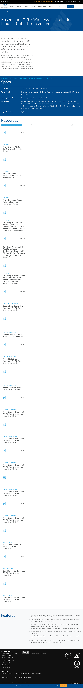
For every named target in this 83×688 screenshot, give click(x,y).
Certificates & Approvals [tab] (48, 125)
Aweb (32, 682)
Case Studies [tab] (35, 125)
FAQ (33, 673)
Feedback (38, 673)
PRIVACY (15, 682)
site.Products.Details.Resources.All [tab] (11, 125)
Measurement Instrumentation (17, 11)
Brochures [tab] (26, 125)
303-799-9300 (9, 657)
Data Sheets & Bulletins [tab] (64, 125)
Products (3, 11)
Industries (19, 673)
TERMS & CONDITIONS (7, 682)
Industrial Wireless (33, 11)
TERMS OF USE (21, 682)
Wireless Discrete (46, 11)
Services (11, 673)
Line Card (27, 673)
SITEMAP (28, 682)
